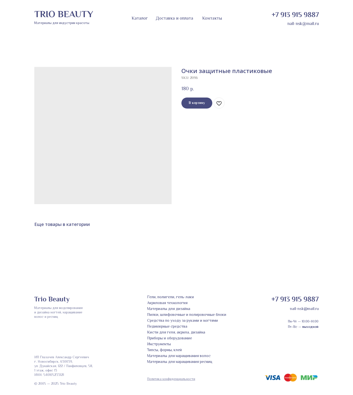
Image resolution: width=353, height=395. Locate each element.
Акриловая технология (167, 303)
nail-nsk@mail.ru (303, 24)
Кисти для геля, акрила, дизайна (176, 333)
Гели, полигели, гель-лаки (170, 297)
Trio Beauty (51, 299)
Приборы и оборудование (169, 338)
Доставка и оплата (174, 18)
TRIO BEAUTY (63, 15)
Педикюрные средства (167, 327)
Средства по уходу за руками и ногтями (182, 321)
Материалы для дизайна (168, 309)
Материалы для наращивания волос (179, 356)
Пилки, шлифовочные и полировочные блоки (186, 315)
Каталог (140, 18)
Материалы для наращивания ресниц (179, 362)
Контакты (212, 18)
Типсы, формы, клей (164, 350)
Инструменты (159, 344)
